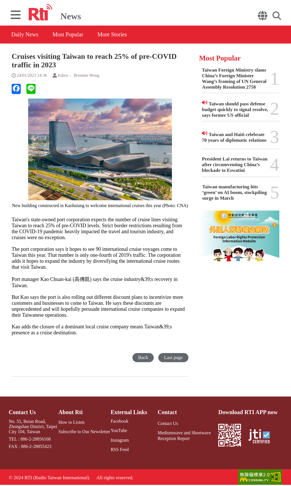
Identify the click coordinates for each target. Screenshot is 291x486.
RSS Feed (120, 449)
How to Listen (72, 422)
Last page (173, 357)
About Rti (71, 412)
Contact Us (22, 412)
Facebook (119, 421)
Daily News (24, 34)
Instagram (120, 440)
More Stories (112, 34)
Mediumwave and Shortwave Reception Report (184, 435)
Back (143, 357)
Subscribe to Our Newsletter (84, 431)
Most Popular (68, 34)
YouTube (119, 430)
